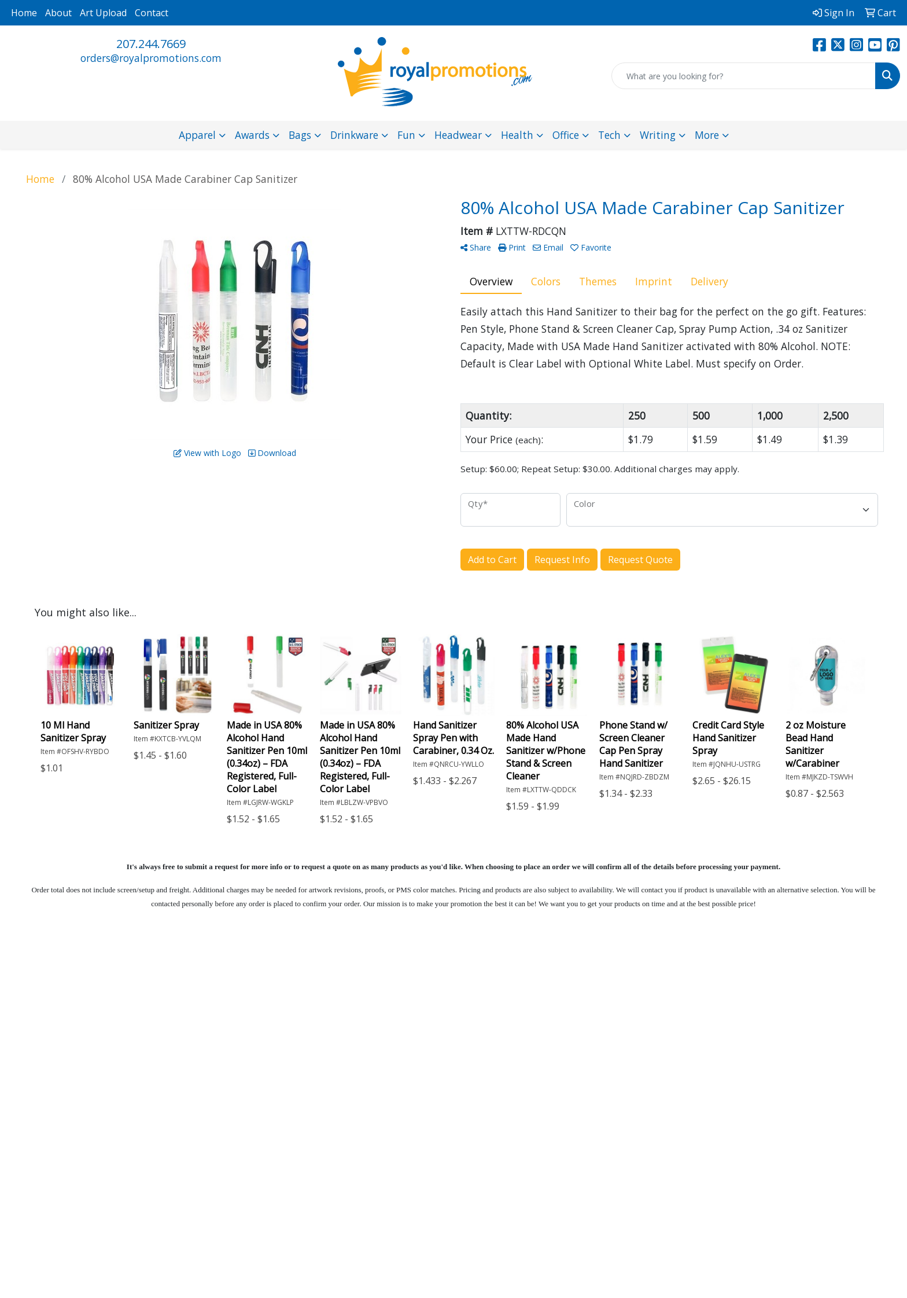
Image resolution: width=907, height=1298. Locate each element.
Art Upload (103, 12)
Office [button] (565, 135)
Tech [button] (609, 135)
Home (24, 12)
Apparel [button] (197, 135)
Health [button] (517, 135)
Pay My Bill (351, 1066)
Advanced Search (348, 1043)
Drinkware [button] (354, 135)
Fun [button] (406, 135)
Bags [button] (300, 135)
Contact (151, 12)
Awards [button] (252, 135)
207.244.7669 (151, 44)
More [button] (707, 135)
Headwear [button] (458, 135)
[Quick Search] (743, 75)
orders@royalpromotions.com (151, 58)
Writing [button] (658, 135)
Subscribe (693, 1093)
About (58, 12)
